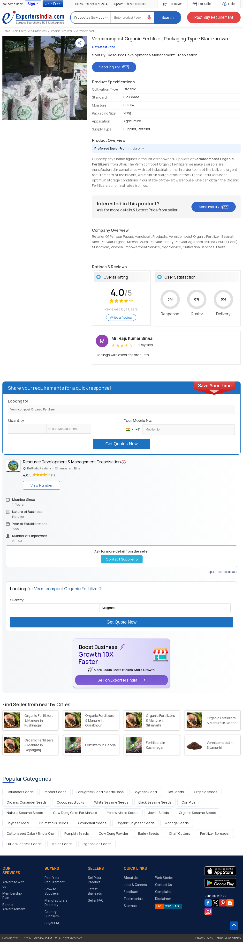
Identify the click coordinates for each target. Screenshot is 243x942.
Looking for (18, 401)
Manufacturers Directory (56, 903)
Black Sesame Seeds (155, 802)
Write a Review (121, 317)
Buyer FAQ (53, 923)
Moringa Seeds (177, 823)
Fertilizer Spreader (215, 833)
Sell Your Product (94, 880)
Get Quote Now (121, 622)
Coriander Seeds (20, 792)
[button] (149, 17)
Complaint (163, 892)
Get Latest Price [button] (103, 47)
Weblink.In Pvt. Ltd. (46, 938)
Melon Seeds (62, 843)
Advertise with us (13, 884)
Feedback (131, 892)
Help (228, 4)
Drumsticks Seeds (53, 823)
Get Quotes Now (121, 443)
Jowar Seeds (158, 812)
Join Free (53, 4)
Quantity (16, 420)
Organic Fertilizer (61, 31)
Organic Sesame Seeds (197, 812)
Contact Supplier (122, 559)
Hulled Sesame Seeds (24, 843)
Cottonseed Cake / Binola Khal (30, 833)
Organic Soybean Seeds (135, 823)
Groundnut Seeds (92, 823)
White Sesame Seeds (111, 802)
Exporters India (33, 17)
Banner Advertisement (13, 907)
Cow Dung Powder (113, 833)
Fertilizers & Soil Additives (29, 31)
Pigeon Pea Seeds (97, 843)
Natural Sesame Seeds (25, 812)
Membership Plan (12, 896)
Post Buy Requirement (213, 17)
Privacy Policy (204, 938)
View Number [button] (41, 485)
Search (167, 17)
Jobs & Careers (135, 885)
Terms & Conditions (228, 938)
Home (6, 31)
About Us (131, 878)
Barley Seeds (148, 833)
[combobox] (132, 429)
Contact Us (163, 885)
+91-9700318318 (130, 4)
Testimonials (133, 899)
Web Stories (164, 878)
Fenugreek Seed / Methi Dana (100, 792)
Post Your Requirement (55, 880)
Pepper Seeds (55, 792)
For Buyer (172, 4)
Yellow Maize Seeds (122, 812)
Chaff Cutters (179, 833)
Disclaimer (163, 899)
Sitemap (130, 906)
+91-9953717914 (91, 4)
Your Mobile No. (138, 420)
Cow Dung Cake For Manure (75, 812)
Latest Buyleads (95, 891)
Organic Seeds (205, 792)
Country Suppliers (52, 914)
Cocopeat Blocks (70, 802)
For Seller (202, 4)
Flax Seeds (175, 792)
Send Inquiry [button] (114, 67)
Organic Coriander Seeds (27, 802)
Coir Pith (188, 802)
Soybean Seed (145, 792)
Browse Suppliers (52, 891)
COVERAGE (168, 906)
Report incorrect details (222, 572)
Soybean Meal (18, 823)
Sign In (33, 4)
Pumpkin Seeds (76, 833)
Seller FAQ (96, 900)
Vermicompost (85, 31)
